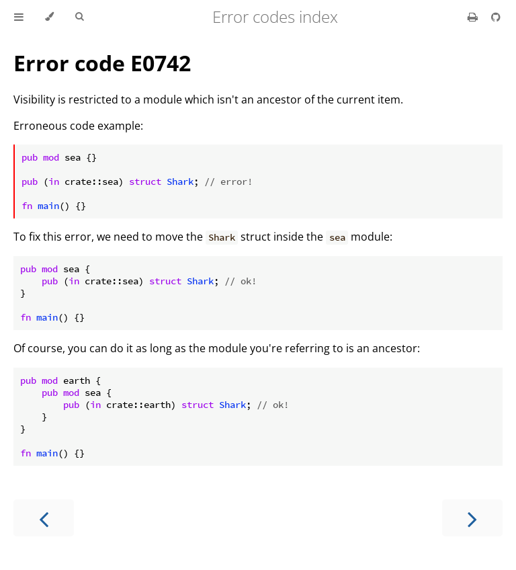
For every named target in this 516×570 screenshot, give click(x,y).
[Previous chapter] (43, 517)
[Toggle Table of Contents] (18, 17)
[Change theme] (49, 17)
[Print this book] (474, 16)
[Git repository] (496, 16)
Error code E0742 (102, 62)
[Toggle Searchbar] (79, 17)
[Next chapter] (472, 517)
